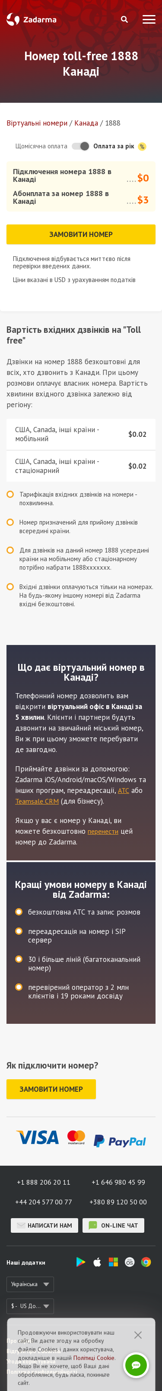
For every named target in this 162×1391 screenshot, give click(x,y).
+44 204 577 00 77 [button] (43, 1202)
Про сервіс (20, 1341)
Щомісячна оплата (41, 146)
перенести (103, 831)
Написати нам (44, 1225)
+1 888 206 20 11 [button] (43, 1182)
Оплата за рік (119, 146)
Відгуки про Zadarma (33, 1351)
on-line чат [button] (113, 1225)
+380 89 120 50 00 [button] (118, 1202)
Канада (86, 123)
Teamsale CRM (37, 801)
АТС (123, 790)
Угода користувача (30, 1361)
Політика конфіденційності (41, 1372)
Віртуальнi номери (36, 123)
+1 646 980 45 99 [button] (118, 1182)
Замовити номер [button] (81, 234)
